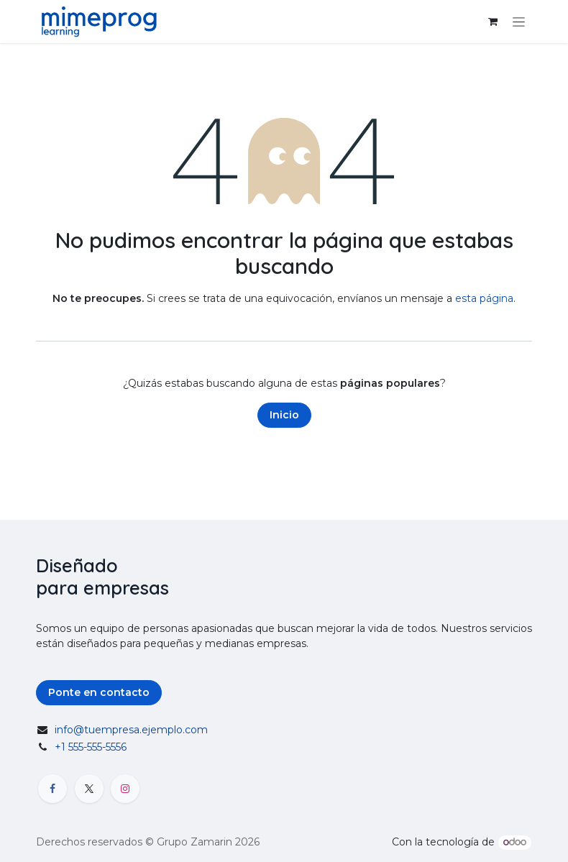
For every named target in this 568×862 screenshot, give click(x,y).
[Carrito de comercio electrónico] (492, 22)
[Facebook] (52, 788)
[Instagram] (125, 788)
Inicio (284, 414)
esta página (484, 298)
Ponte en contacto (99, 692)
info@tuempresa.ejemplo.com (131, 729)
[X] (89, 788)
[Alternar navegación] (518, 21)
